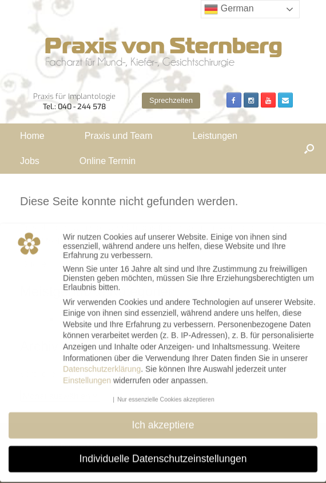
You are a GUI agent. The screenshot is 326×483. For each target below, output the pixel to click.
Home (32, 136)
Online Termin (107, 161)
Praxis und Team (119, 136)
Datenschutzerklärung (102, 362)
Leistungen (215, 136)
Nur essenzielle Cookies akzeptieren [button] (165, 392)
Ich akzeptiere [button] (163, 418)
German (228, 9)
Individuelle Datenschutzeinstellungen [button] (163, 452)
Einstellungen (87, 373)
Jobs (29, 161)
